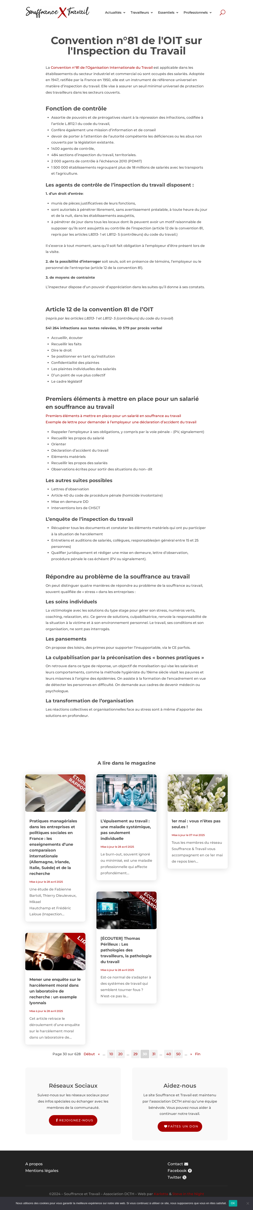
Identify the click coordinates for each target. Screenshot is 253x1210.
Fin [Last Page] (197, 1054)
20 (120, 1054)
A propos (34, 1164)
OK (233, 1203)
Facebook (177, 1170)
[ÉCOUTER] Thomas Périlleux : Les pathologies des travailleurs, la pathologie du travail (126, 950)
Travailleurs (140, 12)
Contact (175, 1164)
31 (153, 1054)
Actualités (113, 12)
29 (135, 1054)
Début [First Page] (89, 1054)
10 (111, 1054)
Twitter (174, 1177)
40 (168, 1054)
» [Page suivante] (191, 1054)
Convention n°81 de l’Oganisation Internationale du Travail (102, 68)
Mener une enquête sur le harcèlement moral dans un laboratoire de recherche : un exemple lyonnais (55, 991)
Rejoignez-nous (76, 1120)
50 (178, 1054)
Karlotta (161, 1194)
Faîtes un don (183, 1126)
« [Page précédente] (99, 1054)
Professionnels (196, 12)
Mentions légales (41, 1170)
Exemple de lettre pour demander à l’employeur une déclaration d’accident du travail (121, 422)
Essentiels (166, 12)
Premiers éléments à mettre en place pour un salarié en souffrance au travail (113, 416)
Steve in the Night (188, 1194)
